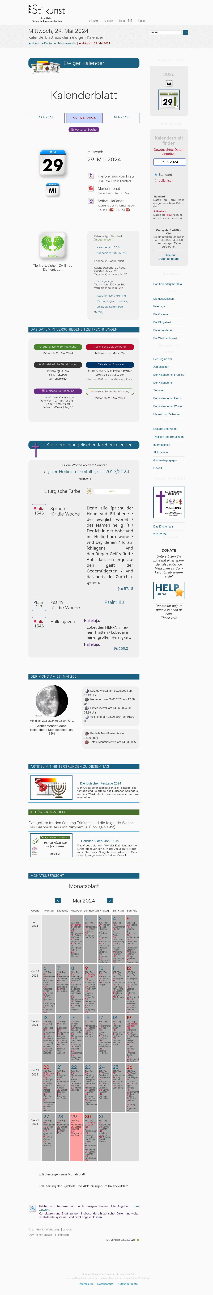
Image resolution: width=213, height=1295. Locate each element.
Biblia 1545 (125, 23)
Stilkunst (49, 12)
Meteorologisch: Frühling (111, 301)
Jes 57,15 (124, 588)
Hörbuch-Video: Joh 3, (98, 841)
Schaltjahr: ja (103, 281)
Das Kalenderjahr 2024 (167, 284)
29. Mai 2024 (84, 118)
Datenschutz (105, 1283)
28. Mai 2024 (46, 117)
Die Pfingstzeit (162, 322)
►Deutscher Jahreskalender (58, 43)
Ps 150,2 (119, 648)
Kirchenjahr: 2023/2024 (110, 253)
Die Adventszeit (162, 330)
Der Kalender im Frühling (168, 374)
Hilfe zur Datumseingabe (168, 256)
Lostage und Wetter (165, 428)
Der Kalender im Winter (167, 406)
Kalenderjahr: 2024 (107, 247)
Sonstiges (141, 23)
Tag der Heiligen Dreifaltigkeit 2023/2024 (84, 471)
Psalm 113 (112, 602)
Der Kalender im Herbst (167, 398)
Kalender (108, 23)
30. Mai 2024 (121, 117)
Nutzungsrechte (128, 1283)
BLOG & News (158, 23)
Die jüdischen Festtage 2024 (99, 783)
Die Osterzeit (161, 314)
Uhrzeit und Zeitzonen (167, 414)
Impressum (86, 1283)
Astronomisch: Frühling (110, 295)
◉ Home (33, 43)
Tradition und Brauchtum (168, 436)
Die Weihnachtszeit (165, 338)
